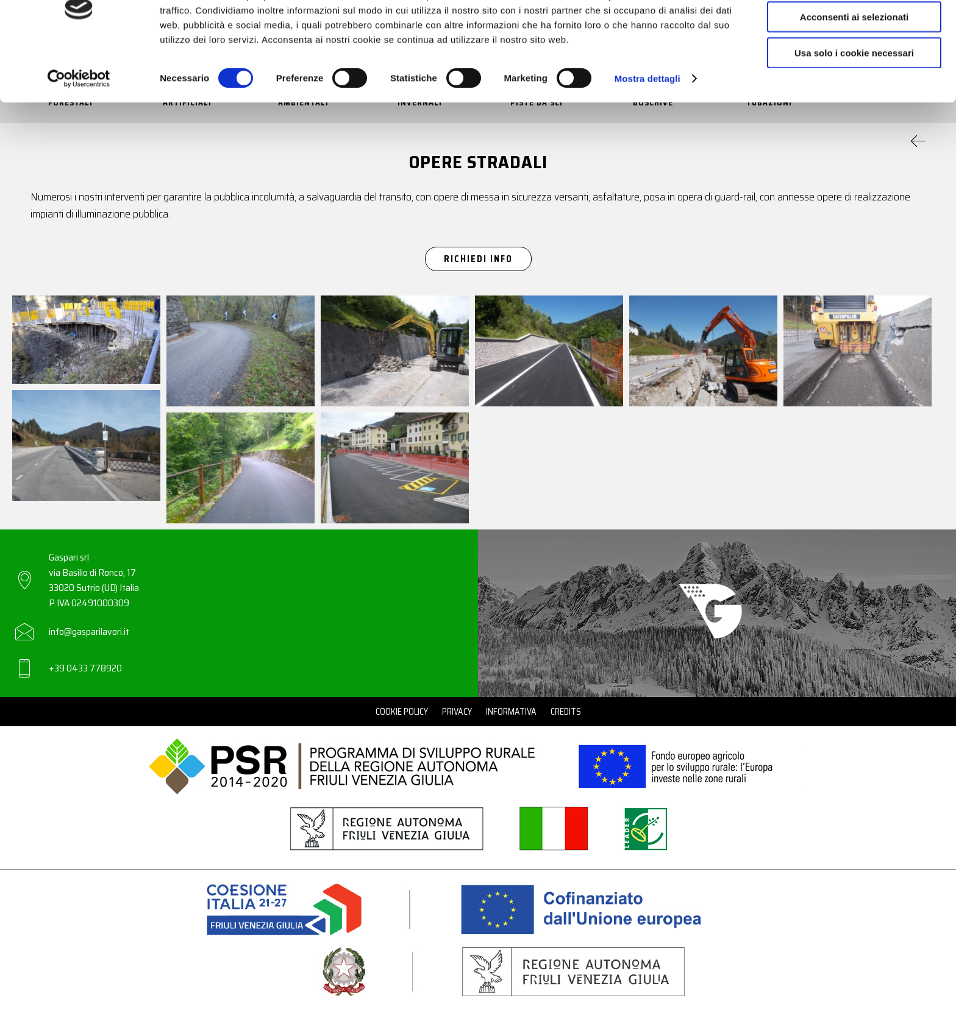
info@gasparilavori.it (89, 631)
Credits (566, 711)
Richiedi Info (478, 259)
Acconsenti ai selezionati (854, 66)
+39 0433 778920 (85, 668)
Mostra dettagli (647, 127)
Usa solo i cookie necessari (854, 101)
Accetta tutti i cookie (854, 30)
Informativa (511, 711)
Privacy (457, 711)
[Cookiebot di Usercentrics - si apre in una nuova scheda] (79, 128)
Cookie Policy (402, 711)
